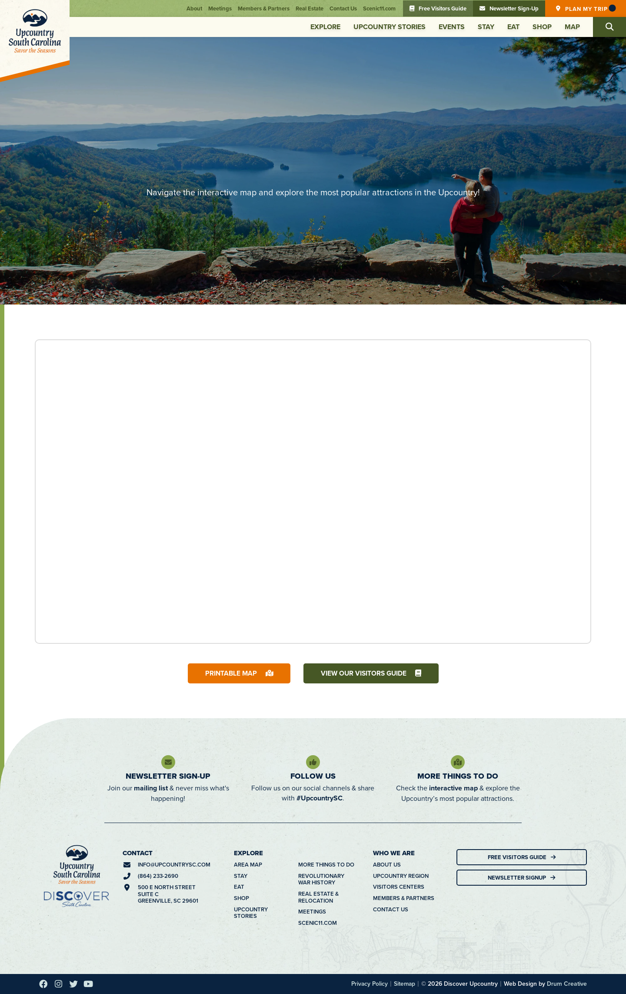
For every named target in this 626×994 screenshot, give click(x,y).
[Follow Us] (313, 762)
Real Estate (309, 8)
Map (572, 27)
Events (452, 27)
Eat (513, 27)
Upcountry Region (401, 876)
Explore (325, 27)
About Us (387, 865)
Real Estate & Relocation (318, 897)
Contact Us (343, 8)
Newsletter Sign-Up (168, 776)
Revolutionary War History (321, 879)
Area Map (248, 865)
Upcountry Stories (389, 27)
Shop (542, 27)
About (194, 8)
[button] (609, 27)
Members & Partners (264, 8)
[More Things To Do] (458, 762)
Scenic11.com (379, 8)
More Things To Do (457, 776)
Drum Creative (567, 984)
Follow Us (313, 776)
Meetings (220, 8)
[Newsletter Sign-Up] (168, 762)
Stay (486, 27)
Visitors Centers (398, 887)
